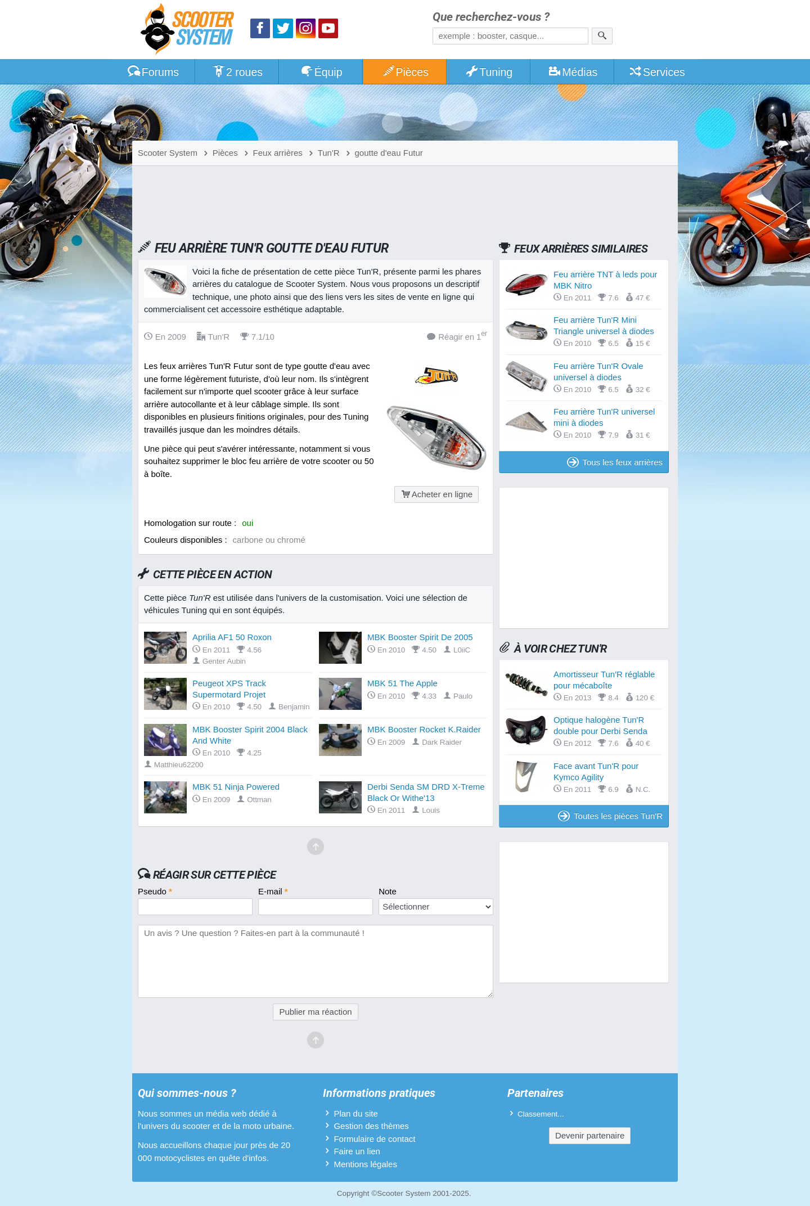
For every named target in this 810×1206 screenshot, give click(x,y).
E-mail (273, 891)
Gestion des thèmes (371, 1126)
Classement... (541, 1114)
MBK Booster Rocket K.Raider (424, 729)
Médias (573, 72)
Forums (153, 72)
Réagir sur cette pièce (214, 874)
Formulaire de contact (374, 1139)
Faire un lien (357, 1151)
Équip (321, 72)
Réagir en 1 (457, 336)
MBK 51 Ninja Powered (236, 786)
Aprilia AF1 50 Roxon (232, 637)
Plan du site (355, 1113)
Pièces (405, 72)
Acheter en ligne (436, 494)
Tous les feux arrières (615, 462)
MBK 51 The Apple (402, 683)
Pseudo (155, 891)
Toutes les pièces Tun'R (610, 816)
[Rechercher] (602, 36)
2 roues (237, 72)
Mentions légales (365, 1164)
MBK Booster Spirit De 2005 (420, 637)
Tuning (489, 72)
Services (656, 72)
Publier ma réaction (315, 1011)
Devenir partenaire (589, 1135)
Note (388, 891)
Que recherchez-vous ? (491, 17)
